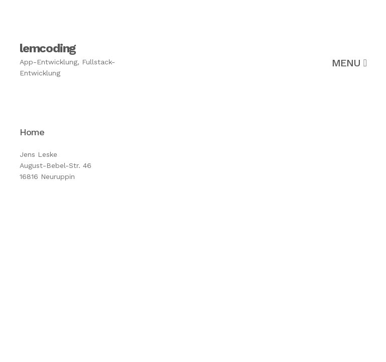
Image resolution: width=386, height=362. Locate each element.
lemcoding (48, 48)
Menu (349, 63)
